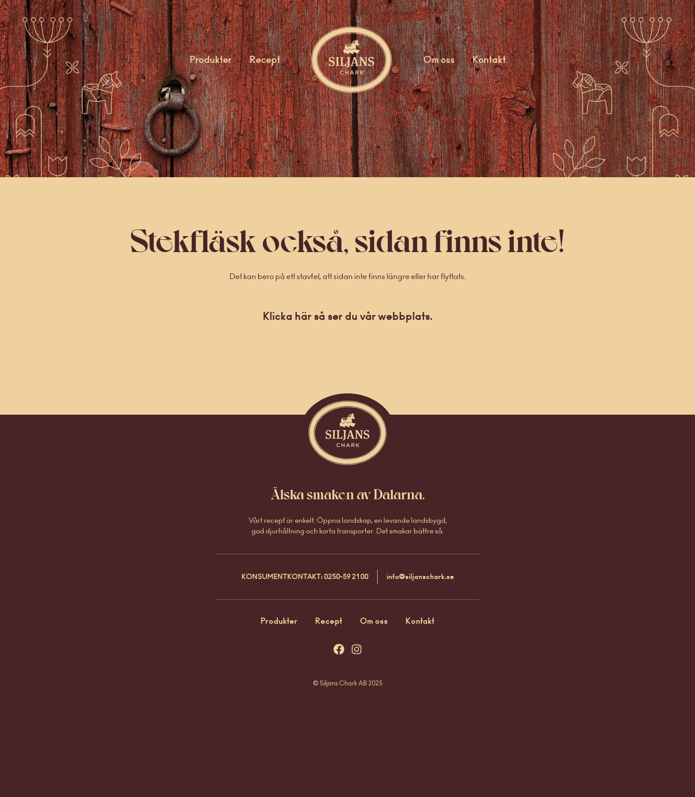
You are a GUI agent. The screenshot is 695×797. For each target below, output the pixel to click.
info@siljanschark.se (420, 576)
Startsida (339, 60)
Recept (265, 60)
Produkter (211, 60)
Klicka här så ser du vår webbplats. (348, 316)
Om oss (439, 60)
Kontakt (489, 60)
